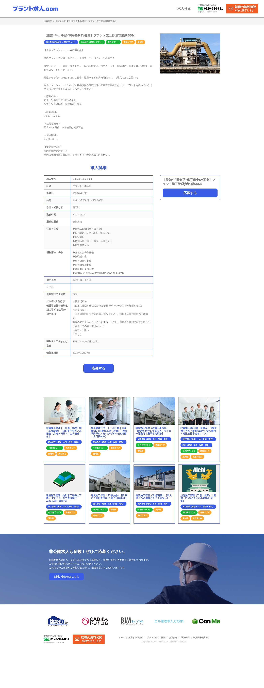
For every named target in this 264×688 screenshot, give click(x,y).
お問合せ (173, 639)
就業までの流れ (136, 639)
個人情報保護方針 (201, 639)
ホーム (122, 639)
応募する (190, 193)
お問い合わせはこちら (66, 578)
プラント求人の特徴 (156, 639)
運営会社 (185, 639)
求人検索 (185, 8)
